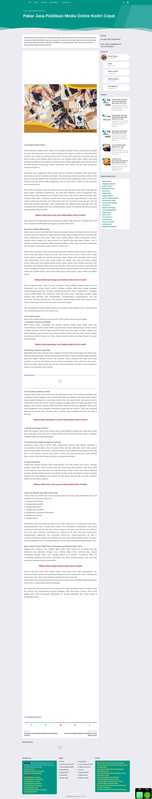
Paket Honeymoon (84, 767)
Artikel (36, 2)
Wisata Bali (63, 775)
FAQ (29, 2)
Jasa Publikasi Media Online (33, 717)
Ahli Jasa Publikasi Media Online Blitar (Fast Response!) (80, 734)
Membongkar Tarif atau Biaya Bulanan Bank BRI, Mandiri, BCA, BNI (119, 117)
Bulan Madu (82, 761)
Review (81, 769)
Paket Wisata (64, 769)
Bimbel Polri (66, 2)
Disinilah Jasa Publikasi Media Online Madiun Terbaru (40, 734)
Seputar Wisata (84, 772)
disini (33, 769)
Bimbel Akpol (54, 2)
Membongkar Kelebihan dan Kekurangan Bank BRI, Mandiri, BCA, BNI (119, 101)
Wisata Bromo (83, 775)
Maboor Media (82, 796)
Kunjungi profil (111, 58)
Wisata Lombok (84, 778)
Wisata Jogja (64, 778)
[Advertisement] (60, 66)
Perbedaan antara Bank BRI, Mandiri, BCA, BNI (119, 132)
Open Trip (44, 2)
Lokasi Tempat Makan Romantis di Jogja (119, 146)
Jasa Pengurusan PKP (86, 764)
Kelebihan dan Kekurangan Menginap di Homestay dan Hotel (120, 161)
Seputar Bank (64, 772)
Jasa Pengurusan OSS (67, 764)
